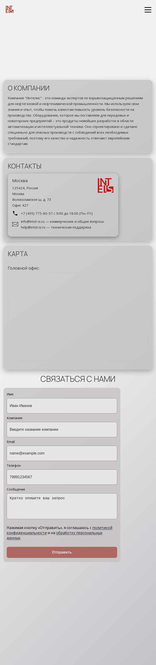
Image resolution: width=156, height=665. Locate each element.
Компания (62, 426)
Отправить (62, 552)
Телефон (62, 474)
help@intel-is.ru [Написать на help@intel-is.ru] (33, 227)
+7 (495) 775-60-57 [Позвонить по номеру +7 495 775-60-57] (37, 213)
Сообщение (62, 503)
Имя (62, 402)
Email (62, 450)
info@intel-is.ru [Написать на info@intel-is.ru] (32, 221)
